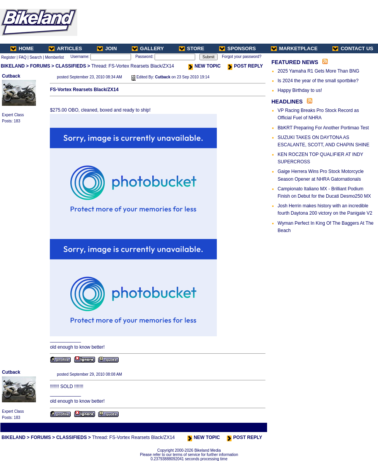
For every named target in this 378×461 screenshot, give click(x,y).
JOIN (107, 48)
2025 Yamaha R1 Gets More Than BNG (318, 71)
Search (36, 57)
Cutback (11, 76)
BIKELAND (13, 66)
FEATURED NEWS (294, 62)
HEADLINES (287, 101)
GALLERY (148, 48)
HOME (22, 48)
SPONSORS (237, 48)
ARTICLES (65, 48)
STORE (191, 48)
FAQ (22, 57)
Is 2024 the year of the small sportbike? (318, 80)
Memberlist (54, 57)
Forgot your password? (241, 56)
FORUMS (40, 66)
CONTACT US (352, 48)
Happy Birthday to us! (300, 90)
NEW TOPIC (204, 66)
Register (8, 57)
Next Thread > (253, 427)
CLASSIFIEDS (70, 66)
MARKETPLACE (294, 48)
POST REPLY (245, 66)
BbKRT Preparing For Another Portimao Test (323, 128)
